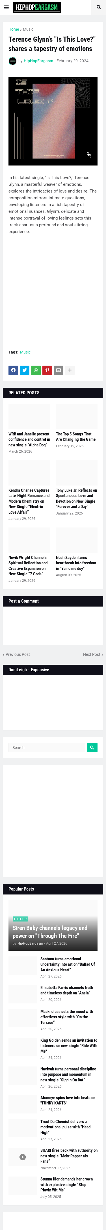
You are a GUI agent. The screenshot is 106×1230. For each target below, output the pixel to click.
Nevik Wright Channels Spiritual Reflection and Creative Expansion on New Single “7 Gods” (27, 566)
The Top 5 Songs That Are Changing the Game (76, 436)
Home (13, 29)
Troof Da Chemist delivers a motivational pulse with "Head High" (65, 1127)
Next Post (91, 654)
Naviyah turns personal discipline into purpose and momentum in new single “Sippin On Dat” (68, 1074)
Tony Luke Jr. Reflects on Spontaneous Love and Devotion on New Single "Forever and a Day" (76, 498)
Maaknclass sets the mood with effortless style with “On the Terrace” (66, 1017)
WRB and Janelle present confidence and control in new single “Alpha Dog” (29, 439)
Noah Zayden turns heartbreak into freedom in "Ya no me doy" (76, 563)
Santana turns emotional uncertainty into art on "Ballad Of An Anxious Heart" (67, 964)
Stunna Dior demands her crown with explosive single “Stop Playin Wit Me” (66, 1185)
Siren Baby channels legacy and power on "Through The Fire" (50, 932)
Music (28, 29)
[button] (6, 7)
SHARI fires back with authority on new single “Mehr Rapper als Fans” (69, 1156)
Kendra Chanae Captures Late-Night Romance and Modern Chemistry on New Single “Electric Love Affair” (28, 501)
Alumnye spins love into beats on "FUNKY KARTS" (67, 1100)
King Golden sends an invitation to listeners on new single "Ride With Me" (68, 1046)
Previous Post (18, 654)
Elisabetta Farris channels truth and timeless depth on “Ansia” (66, 990)
